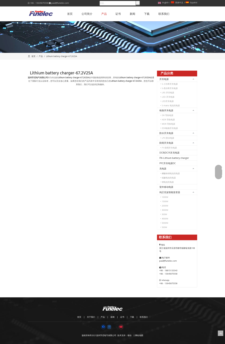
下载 (132, 317)
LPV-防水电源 (168, 138)
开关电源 (164, 79)
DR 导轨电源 (167, 115)
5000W (165, 223)
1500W (165, 201)
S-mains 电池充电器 (171, 105)
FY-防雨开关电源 (169, 147)
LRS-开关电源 (168, 92)
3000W (165, 210)
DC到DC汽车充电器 (169, 152)
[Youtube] (121, 327)
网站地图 (139, 335)
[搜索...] (118, 3)
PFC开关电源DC (167, 163)
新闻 (112, 317)
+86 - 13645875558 (39, 3)
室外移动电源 (166, 187)
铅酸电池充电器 (169, 177)
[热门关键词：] (138, 3)
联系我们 (144, 317)
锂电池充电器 (168, 182)
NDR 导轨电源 (168, 119)
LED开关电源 (168, 101)
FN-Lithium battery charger (174, 158)
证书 (122, 317)
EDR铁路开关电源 (170, 128)
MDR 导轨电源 (168, 123)
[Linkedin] (109, 327)
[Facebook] (103, 327)
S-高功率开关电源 (170, 88)
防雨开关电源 (166, 142)
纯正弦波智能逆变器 (169, 192)
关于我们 (91, 317)
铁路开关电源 (166, 110)
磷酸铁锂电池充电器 (171, 173)
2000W (165, 205)
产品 (103, 317)
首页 (79, 317)
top (220, 333)
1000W (165, 197)
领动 (130, 335)
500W (164, 227)
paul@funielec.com (60, 3)
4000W (165, 218)
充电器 (162, 168)
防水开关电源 (166, 133)
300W (164, 214)
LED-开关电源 (168, 96)
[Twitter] (115, 327)
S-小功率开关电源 (170, 84)
